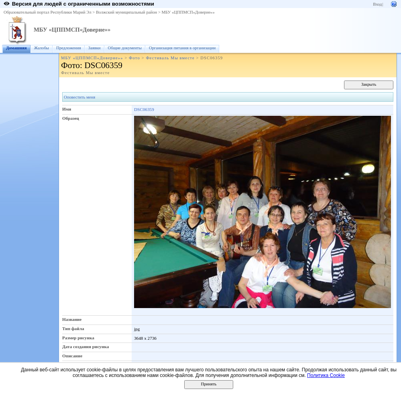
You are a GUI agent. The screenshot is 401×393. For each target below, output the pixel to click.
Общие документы (125, 48)
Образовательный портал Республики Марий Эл (48, 12)
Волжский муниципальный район (126, 12)
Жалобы (41, 48)
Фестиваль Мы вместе (170, 58)
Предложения (68, 48)
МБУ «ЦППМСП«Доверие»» (188, 12)
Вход (377, 4)
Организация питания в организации (182, 48)
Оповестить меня (79, 97)
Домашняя (16, 48)
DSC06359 (144, 109)
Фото (134, 58)
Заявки (94, 48)
